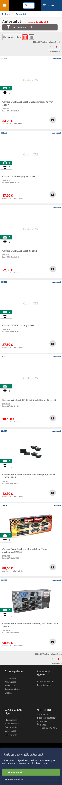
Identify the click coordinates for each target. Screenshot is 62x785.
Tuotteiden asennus (45, 681)
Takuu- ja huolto (44, 685)
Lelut (6, 14)
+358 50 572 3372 (47, 727)
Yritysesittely (10, 678)
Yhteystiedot (10, 682)
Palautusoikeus (12, 724)
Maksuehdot (10, 731)
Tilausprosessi (11, 720)
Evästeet (8, 693)
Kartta (41, 724)
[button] (52, 120)
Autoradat (19, 14)
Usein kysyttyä (11, 735)
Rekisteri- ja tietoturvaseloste (12, 687)
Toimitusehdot (11, 727)
